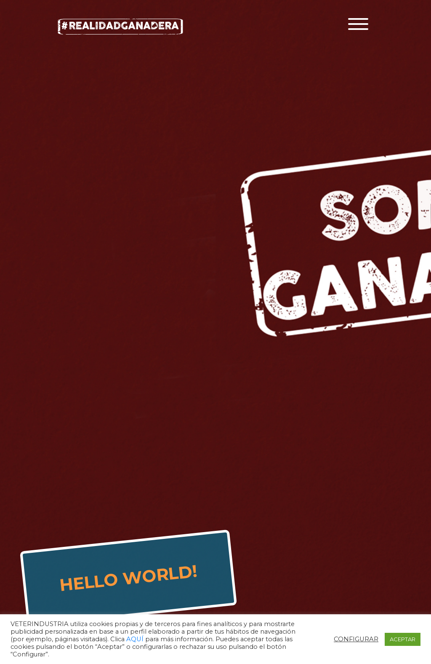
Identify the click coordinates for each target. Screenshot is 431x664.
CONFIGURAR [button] (356, 639)
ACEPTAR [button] (402, 639)
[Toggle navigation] (358, 24)
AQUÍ (135, 639)
